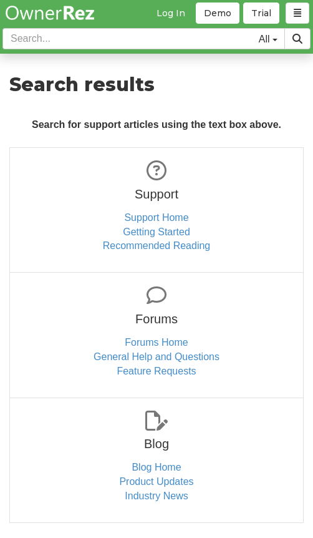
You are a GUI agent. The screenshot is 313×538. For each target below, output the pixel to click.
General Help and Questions (156, 356)
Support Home (156, 217)
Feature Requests (156, 371)
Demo (217, 13)
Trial (261, 13)
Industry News (156, 496)
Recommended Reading (157, 245)
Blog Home (156, 467)
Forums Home (156, 342)
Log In (170, 13)
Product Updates (156, 481)
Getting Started (156, 232)
